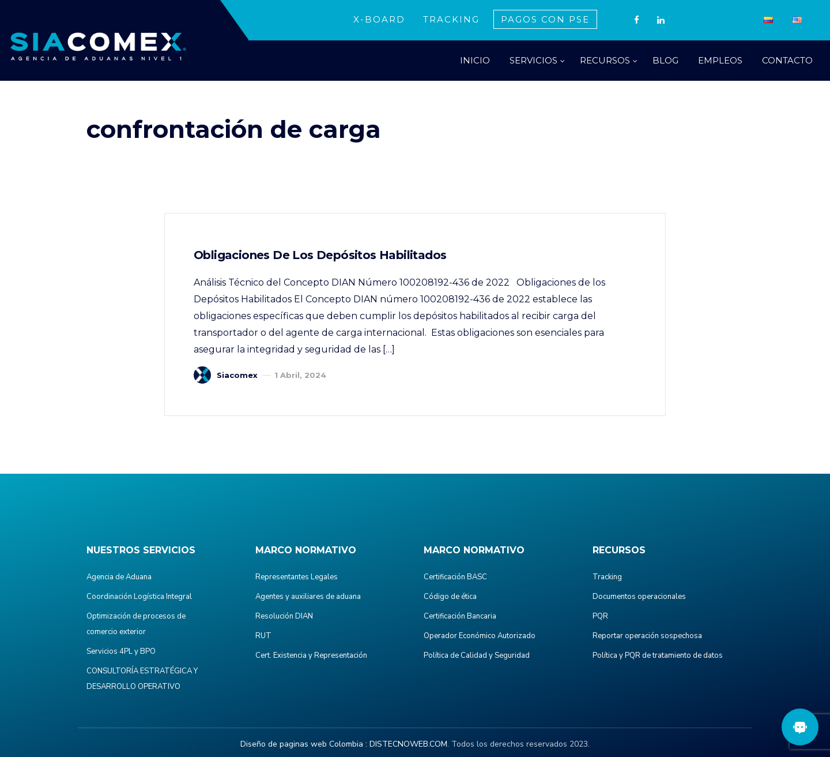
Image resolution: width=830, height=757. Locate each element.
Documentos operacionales (639, 596)
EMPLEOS (720, 60)
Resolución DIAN (284, 616)
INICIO (475, 60)
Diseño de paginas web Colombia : (303, 744)
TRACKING (451, 19)
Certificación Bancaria (460, 616)
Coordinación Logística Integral (139, 596)
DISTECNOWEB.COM (408, 744)
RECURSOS (605, 60)
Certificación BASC (455, 577)
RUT (263, 636)
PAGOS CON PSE (545, 19)
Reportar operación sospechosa (647, 636)
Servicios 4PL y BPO (121, 651)
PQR (600, 616)
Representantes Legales (296, 577)
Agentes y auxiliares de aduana (308, 596)
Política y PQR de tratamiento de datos (658, 655)
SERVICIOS (533, 60)
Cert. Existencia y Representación (311, 655)
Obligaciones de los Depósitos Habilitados (320, 255)
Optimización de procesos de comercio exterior (136, 624)
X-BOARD (379, 19)
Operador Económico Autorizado (479, 636)
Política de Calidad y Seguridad (477, 655)
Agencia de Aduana (119, 577)
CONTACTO (787, 60)
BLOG (665, 60)
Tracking (607, 577)
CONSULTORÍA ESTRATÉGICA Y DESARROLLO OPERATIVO (142, 679)
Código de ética (450, 596)
